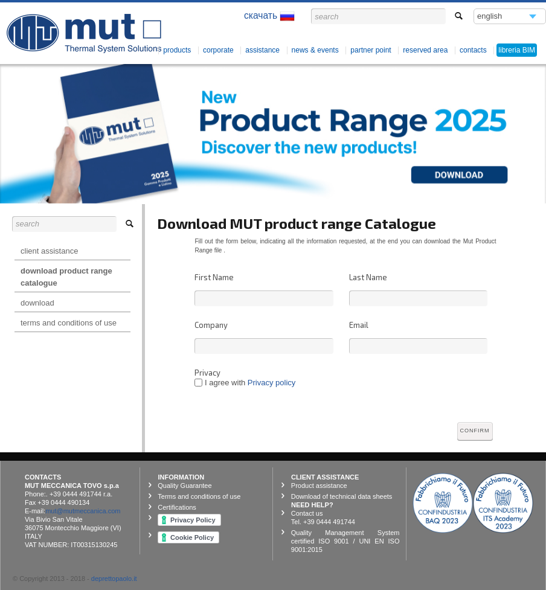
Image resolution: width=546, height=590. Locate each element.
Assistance (262, 50)
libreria (516, 50)
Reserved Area (425, 50)
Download (37, 302)
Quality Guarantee (184, 485)
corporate (218, 50)
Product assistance (319, 485)
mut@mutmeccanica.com (82, 511)
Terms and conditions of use (69, 322)
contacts (473, 50)
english (490, 17)
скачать (269, 16)
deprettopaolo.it (114, 578)
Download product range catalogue (66, 276)
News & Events (315, 50)
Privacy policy (271, 382)
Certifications (177, 507)
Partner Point (370, 50)
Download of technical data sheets (342, 496)
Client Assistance (49, 250)
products (177, 50)
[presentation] (441, 391)
